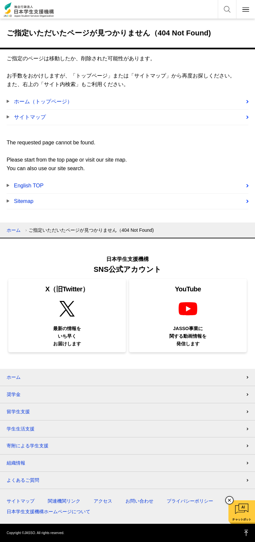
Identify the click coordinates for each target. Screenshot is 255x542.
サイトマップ (30, 117)
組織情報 (16, 463)
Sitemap (24, 201)
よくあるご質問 (23, 480)
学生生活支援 (21, 428)
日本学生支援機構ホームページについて (48, 511)
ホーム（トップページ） (43, 101)
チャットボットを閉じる (229, 500)
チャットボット (241, 519)
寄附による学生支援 (27, 445)
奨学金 (14, 394)
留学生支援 (18, 411)
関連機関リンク (64, 501)
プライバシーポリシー (190, 501)
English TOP (28, 185)
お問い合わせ (139, 501)
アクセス (103, 501)
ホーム (14, 230)
